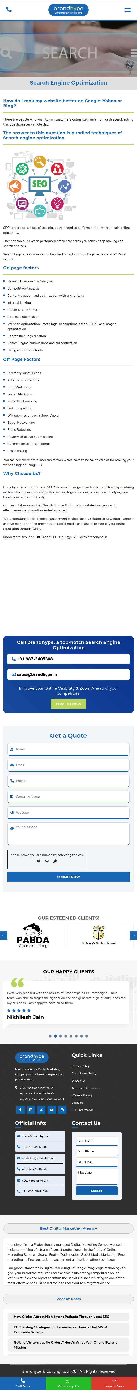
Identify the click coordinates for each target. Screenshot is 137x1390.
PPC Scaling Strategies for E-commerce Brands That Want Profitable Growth (60, 1329)
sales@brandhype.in (34, 674)
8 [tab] (86, 1036)
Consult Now (68, 704)
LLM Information (83, 1110)
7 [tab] (81, 1036)
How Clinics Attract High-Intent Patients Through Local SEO (62, 1316)
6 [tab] (76, 1036)
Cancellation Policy (84, 1073)
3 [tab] (60, 1036)
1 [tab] (50, 1036)
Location (77, 1103)
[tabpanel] (68, 1002)
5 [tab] (71, 1036)
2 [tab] (55, 1036)
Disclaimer (78, 1081)
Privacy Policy (80, 1066)
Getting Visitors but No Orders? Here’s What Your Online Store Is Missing (65, 1345)
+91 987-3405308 (32, 659)
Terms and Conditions (86, 1088)
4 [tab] (65, 1036)
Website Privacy (82, 1095)
